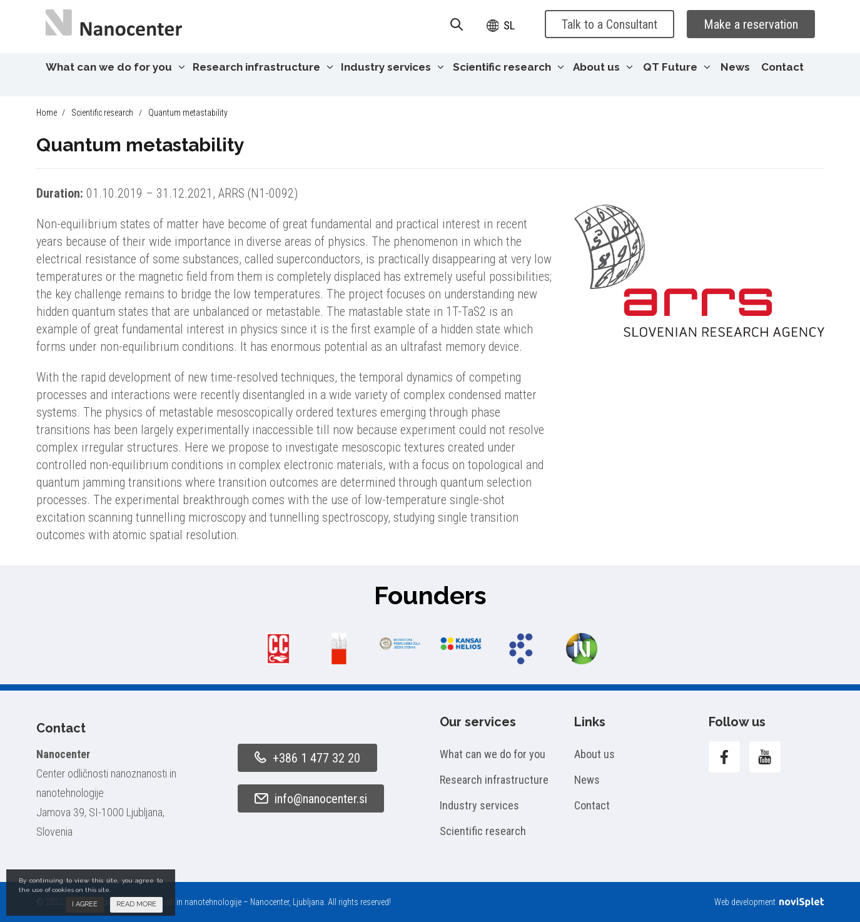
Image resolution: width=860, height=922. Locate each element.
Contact (782, 67)
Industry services (392, 67)
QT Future (677, 67)
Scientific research (508, 67)
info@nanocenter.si (311, 798)
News (735, 67)
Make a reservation (751, 24)
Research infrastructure (263, 67)
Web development (769, 902)
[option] (279, 648)
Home (46, 113)
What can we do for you (115, 67)
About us (603, 67)
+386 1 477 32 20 (307, 758)
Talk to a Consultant (609, 24)
